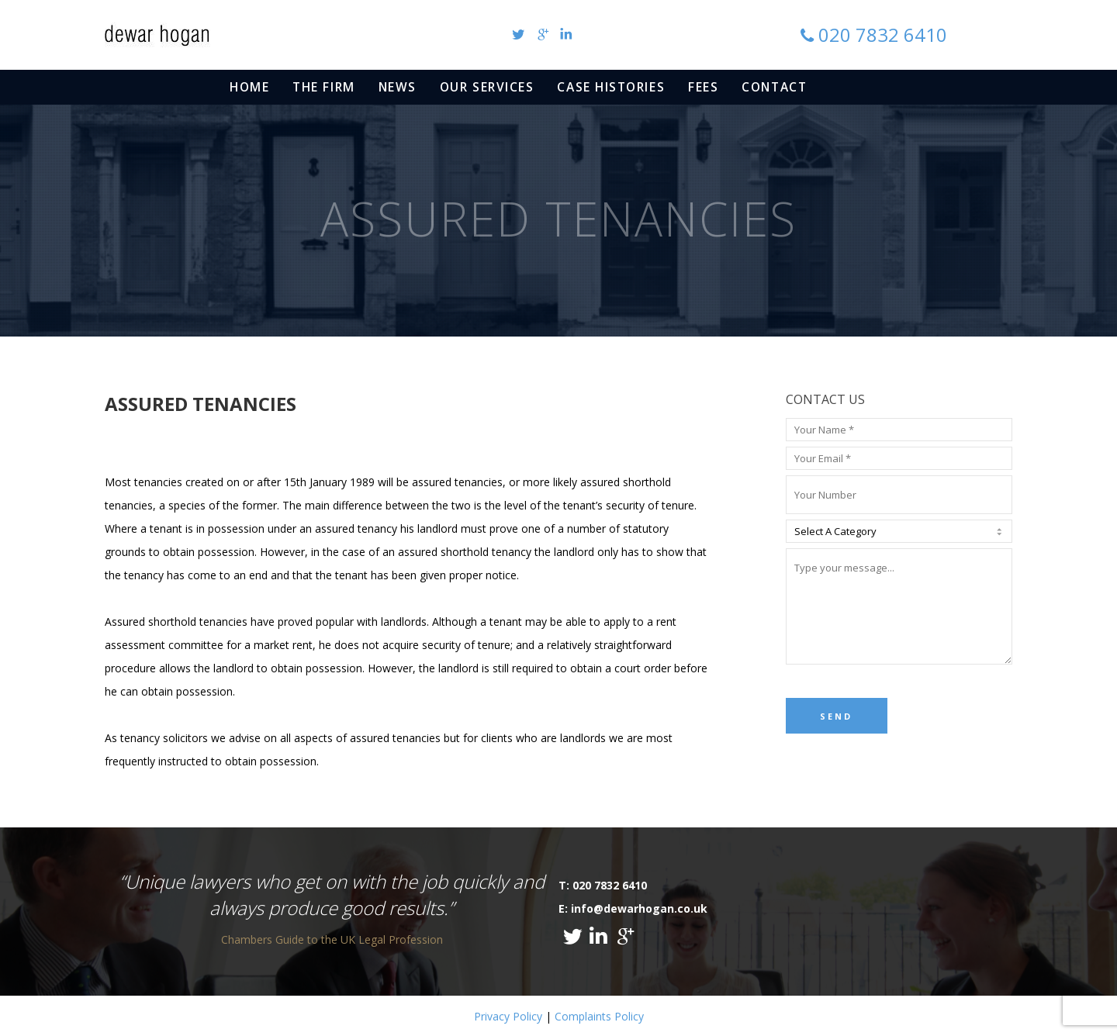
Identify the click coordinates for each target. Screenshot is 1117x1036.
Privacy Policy (508, 1016)
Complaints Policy (599, 1016)
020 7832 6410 (882, 34)
